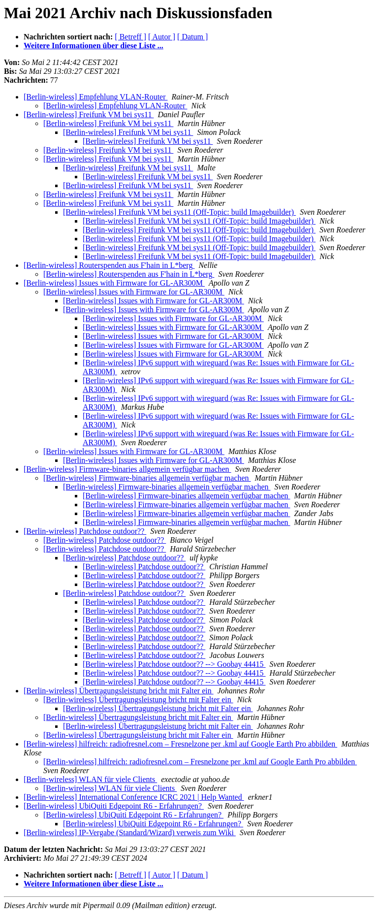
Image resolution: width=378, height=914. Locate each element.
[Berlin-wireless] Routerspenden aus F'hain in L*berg (109, 265)
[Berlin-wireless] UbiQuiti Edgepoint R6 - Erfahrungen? (114, 806)
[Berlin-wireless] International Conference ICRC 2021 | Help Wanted (134, 797)
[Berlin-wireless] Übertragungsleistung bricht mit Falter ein (119, 690)
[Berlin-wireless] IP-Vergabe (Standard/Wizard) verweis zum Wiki (130, 832)
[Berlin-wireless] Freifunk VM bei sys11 (89, 114)
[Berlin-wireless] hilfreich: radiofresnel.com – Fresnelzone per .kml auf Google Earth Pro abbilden (180, 744)
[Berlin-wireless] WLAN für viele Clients (90, 779)
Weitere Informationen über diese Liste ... (93, 45)
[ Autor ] (161, 37)
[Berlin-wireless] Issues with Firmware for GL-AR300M (114, 283)
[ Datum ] (192, 37)
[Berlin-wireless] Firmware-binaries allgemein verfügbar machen (127, 469)
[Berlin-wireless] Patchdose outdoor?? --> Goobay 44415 (174, 664)
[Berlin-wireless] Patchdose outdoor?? (85, 531)
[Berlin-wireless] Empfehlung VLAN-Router (96, 97)
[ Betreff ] (130, 37)
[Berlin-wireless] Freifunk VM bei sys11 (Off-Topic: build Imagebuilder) (179, 212)
